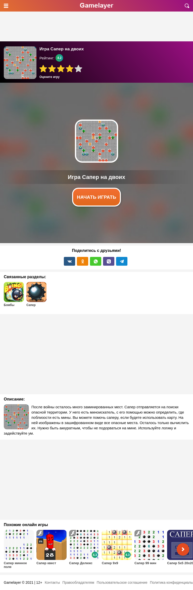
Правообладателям (78, 582)
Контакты (52, 582)
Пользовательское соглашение (122, 582)
